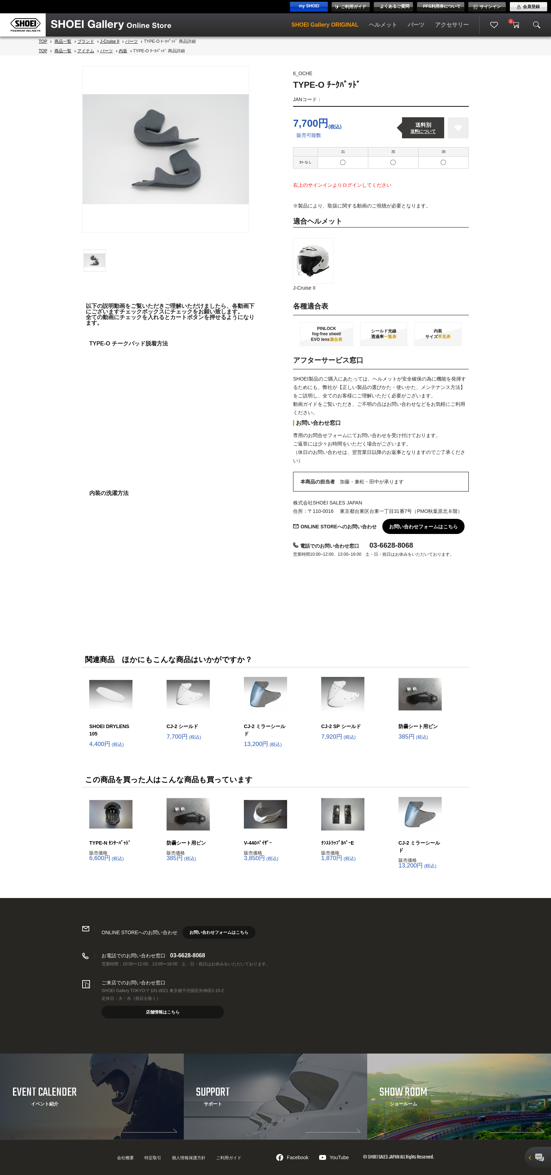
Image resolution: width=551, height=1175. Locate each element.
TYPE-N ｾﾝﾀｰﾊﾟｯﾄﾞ (110, 843)
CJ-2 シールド (182, 726)
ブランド (85, 41)
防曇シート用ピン (418, 726)
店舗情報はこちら (163, 1012)
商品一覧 (62, 41)
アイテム (85, 50)
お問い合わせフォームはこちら (423, 526)
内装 (123, 50)
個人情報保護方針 (189, 1157)
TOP (43, 41)
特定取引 (152, 1157)
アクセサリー (452, 25)
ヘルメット (383, 25)
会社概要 (125, 1157)
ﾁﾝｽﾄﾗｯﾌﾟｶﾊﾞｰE (337, 843)
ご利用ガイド (228, 1157)
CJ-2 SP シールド (341, 726)
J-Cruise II (109, 41)
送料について (423, 131)
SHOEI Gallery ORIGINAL (324, 25)
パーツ (416, 25)
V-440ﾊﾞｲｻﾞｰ (258, 843)
